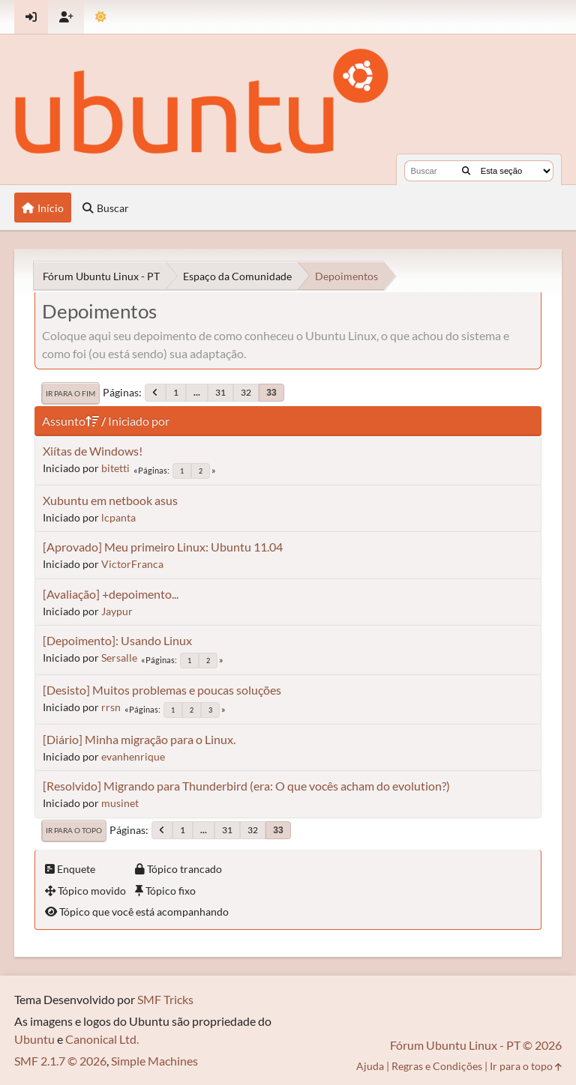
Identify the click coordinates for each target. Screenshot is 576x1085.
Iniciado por (139, 421)
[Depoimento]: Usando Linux (117, 640)
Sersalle (119, 657)
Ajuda (370, 1066)
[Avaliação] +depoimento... (110, 594)
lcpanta (118, 517)
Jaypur (117, 611)
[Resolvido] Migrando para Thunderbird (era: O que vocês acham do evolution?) (246, 786)
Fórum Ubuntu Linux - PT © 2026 (476, 1045)
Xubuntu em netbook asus (110, 500)
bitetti (115, 468)
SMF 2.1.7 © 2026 (60, 1061)
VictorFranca (132, 563)
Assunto (70, 421)
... (197, 392)
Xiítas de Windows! (92, 451)
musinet (120, 803)
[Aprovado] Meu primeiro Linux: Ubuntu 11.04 (163, 547)
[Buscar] (466, 170)
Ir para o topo (74, 830)
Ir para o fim (70, 393)
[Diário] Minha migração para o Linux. (139, 739)
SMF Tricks (165, 999)
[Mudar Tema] (101, 17)
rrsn (111, 707)
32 (246, 392)
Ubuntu (34, 1039)
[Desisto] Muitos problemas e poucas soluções (162, 690)
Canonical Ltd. (102, 1039)
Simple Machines (154, 1061)
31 (220, 392)
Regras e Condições (437, 1066)
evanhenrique (133, 756)
